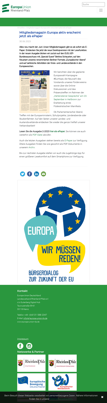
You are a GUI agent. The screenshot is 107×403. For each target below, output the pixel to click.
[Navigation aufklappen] (101, 10)
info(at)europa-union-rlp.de (35, 318)
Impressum (22, 338)
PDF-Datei (38, 134)
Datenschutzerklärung (61, 399)
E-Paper (68, 140)
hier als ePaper (57, 131)
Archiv (32, 147)
